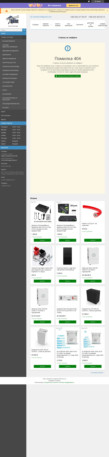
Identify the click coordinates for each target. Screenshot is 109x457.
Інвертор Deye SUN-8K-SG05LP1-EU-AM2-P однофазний (39, 310)
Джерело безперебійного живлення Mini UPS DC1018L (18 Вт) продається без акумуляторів (41, 228)
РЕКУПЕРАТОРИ (7, 86)
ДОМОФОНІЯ (7, 55)
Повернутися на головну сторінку (69, 76)
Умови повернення (102, 24)
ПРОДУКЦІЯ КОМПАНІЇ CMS (11, 104)
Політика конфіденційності (66, 382)
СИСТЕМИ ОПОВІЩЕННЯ (10, 74)
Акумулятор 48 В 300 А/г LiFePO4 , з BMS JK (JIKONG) (41, 350)
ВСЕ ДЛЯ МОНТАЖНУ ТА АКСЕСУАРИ (10, 99)
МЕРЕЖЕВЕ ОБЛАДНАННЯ (10, 51)
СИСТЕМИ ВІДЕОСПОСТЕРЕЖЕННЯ (10, 46)
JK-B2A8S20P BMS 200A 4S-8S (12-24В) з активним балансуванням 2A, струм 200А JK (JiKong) (92, 354)
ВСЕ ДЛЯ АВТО (7, 94)
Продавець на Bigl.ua (54, 380)
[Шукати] (24, 30)
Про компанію (5, 115)
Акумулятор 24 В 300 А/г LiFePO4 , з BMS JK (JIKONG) (91, 310)
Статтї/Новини (57, 24)
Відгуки (3, 119)
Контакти (79, 25)
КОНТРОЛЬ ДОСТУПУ (9, 62)
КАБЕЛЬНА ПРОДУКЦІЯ (10, 78)
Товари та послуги (7, 37)
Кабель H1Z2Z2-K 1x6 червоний (89, 224)
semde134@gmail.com (8, 180)
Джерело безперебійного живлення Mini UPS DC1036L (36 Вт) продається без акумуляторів (66, 228)
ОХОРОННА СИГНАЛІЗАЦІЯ (11, 66)
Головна (35, 25)
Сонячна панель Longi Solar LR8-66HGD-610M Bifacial (66, 269)
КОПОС (5, 90)
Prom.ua (64, 379)
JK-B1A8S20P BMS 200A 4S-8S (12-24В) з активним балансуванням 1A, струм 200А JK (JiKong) (67, 354)
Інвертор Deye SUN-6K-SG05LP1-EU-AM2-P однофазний (90, 270)
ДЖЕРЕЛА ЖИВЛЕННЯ (9, 58)
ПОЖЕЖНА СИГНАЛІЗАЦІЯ (10, 70)
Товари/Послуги (46, 24)
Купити (42, 240)
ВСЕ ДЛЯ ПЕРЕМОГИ (9, 41)
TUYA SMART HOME (8, 82)
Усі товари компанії (97, 372)
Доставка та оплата (90, 24)
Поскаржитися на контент (51, 382)
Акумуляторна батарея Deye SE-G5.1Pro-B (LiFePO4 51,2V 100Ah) (67, 310)
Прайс (3, 111)
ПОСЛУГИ (6, 108)
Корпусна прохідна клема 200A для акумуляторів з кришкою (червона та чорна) (42, 270)
